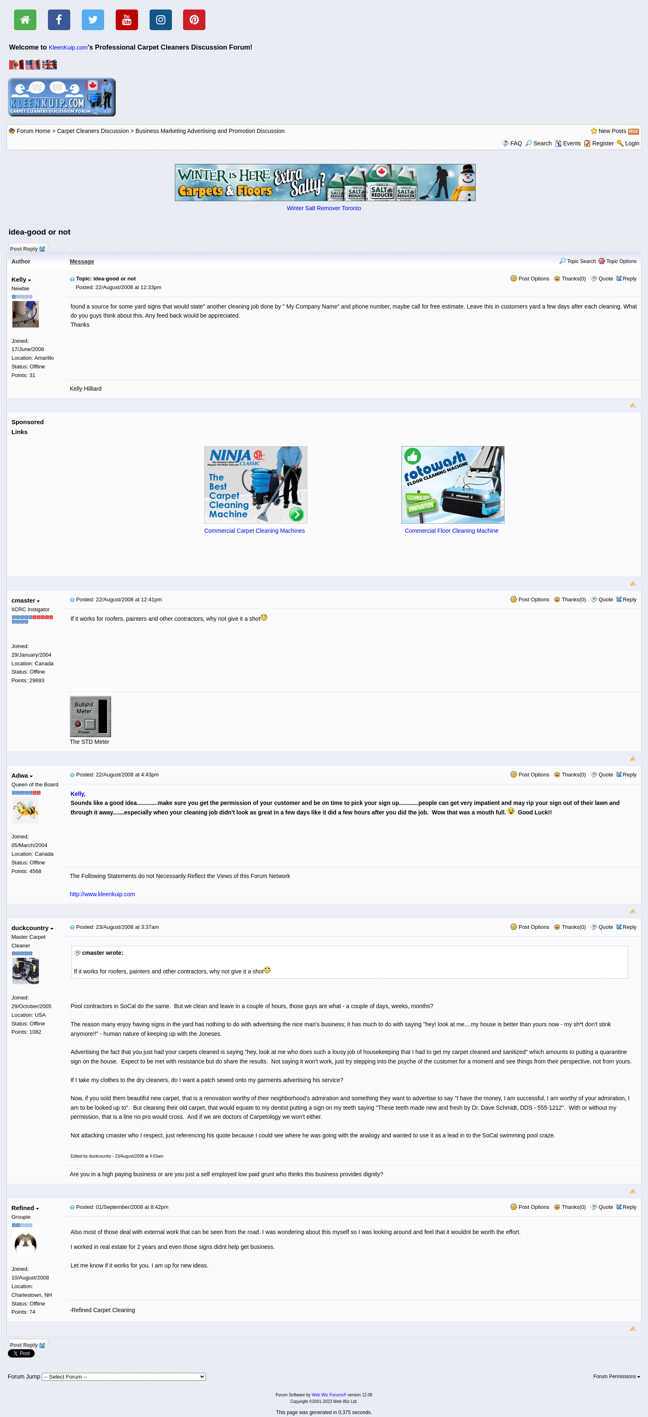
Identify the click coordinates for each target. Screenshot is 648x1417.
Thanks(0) (570, 278)
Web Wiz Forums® (329, 1395)
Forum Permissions (617, 1376)
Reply (629, 278)
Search (538, 143)
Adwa (22, 775)
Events (568, 143)
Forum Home (34, 131)
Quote (605, 278)
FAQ (516, 143)
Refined (25, 1207)
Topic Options (617, 261)
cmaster (26, 600)
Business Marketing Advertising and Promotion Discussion (210, 131)
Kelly (21, 279)
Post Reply (27, 248)
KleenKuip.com (68, 47)
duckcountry (32, 927)
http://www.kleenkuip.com (102, 894)
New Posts (613, 131)
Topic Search (577, 261)
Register (603, 143)
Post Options (529, 278)
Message (82, 261)
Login (632, 143)
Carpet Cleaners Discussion (93, 131)
